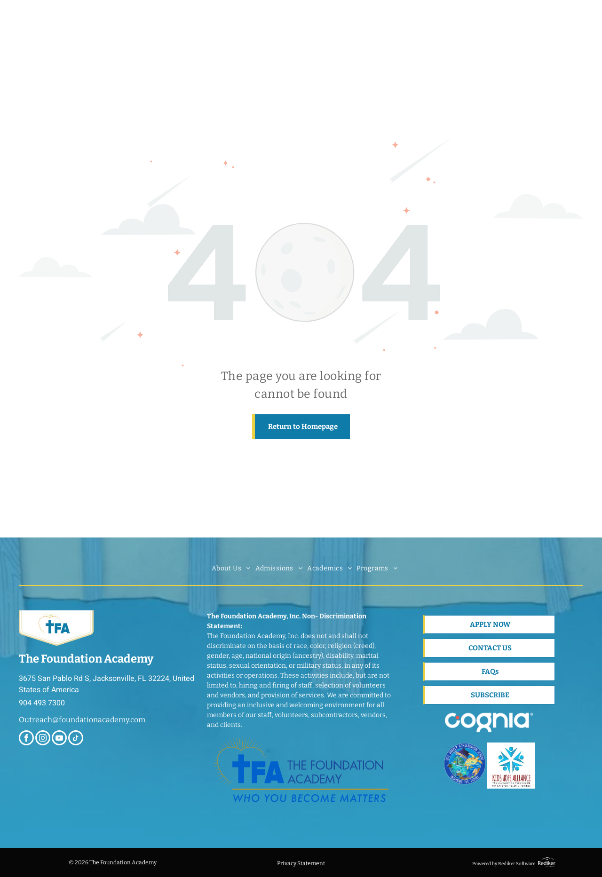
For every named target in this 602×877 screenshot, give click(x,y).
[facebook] (26, 739)
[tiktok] (75, 739)
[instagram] (42, 739)
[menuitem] (231, 568)
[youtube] (59, 739)
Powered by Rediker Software (503, 864)
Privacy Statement (301, 863)
